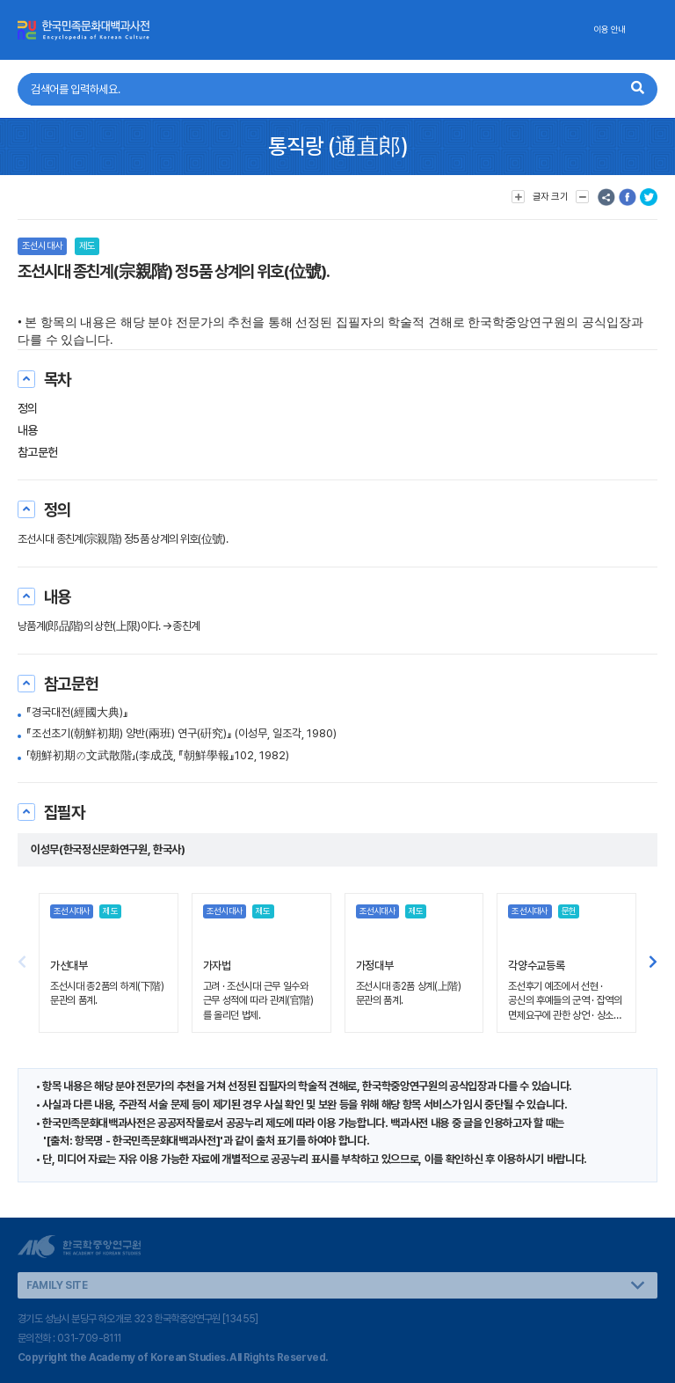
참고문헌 (38, 452)
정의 (28, 408)
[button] (653, 963)
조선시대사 (42, 246)
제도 (87, 246)
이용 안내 (609, 29)
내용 (28, 430)
